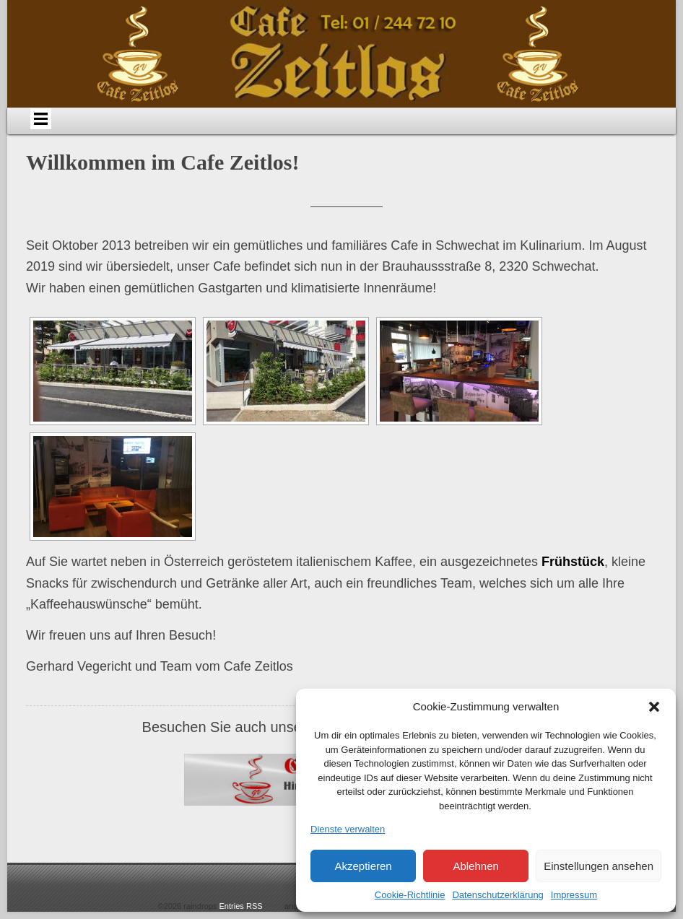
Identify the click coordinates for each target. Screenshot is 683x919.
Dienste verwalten (347, 829)
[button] (654, 707)
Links (549, 134)
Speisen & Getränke (318, 134)
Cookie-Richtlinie (410, 894)
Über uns (160, 134)
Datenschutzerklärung (497, 894)
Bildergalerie (477, 134)
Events (404, 134)
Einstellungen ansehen (598, 866)
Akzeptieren (362, 866)
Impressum (574, 894)
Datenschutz (621, 134)
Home (88, 134)
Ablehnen (475, 866)
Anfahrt (232, 134)
